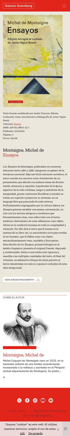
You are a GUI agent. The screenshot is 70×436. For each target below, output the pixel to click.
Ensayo (17, 123)
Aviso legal (17, 411)
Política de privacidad (50, 411)
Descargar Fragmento (19, 279)
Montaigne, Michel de (23, 150)
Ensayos (10, 155)
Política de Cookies (37, 415)
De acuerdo (35, 433)
